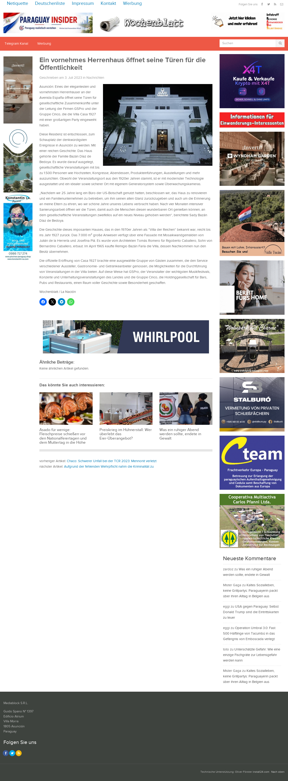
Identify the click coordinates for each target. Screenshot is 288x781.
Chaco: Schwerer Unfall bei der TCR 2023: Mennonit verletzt (111, 461)
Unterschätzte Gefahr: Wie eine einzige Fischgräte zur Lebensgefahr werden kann (251, 654)
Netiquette (17, 3)
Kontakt (108, 3)
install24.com (261, 772)
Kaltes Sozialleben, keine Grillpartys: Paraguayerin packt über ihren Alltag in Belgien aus (250, 590)
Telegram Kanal (16, 44)
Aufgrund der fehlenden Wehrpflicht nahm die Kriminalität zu (109, 467)
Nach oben (278, 772)
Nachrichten (95, 78)
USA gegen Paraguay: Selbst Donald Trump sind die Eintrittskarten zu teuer (251, 612)
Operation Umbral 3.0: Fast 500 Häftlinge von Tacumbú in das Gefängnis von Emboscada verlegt (249, 633)
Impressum (83, 3)
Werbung (132, 3)
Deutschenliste (50, 3)
